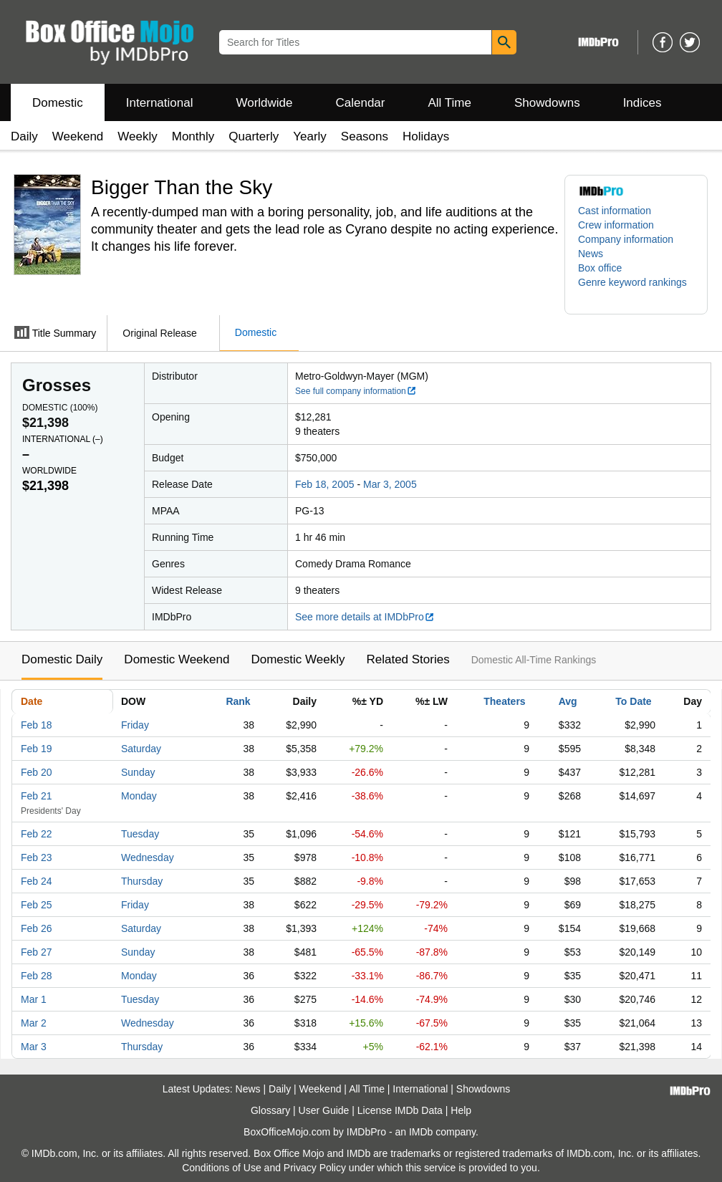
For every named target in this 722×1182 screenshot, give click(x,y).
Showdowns (547, 103)
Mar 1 (34, 999)
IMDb (421, 1132)
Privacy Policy (315, 1167)
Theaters (504, 701)
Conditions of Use (221, 1167)
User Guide (324, 1110)
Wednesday (147, 857)
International (159, 103)
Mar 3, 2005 (390, 484)
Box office (600, 268)
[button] (636, 289)
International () (62, 439)
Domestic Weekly (298, 659)
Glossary (270, 1110)
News (590, 253)
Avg (568, 701)
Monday (139, 796)
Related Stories (407, 659)
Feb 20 (36, 772)
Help (461, 1110)
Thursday (142, 881)
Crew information (616, 225)
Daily (24, 136)
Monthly (193, 136)
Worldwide (264, 103)
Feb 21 (36, 796)
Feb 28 (36, 975)
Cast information (614, 210)
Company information (625, 239)
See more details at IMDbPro (365, 617)
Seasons (364, 136)
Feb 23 (36, 857)
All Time (449, 103)
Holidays (426, 136)
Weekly (137, 136)
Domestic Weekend (176, 659)
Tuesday (140, 834)
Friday (135, 725)
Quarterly (253, 136)
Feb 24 (36, 881)
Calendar (360, 103)
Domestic (57, 103)
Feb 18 (36, 725)
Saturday (141, 748)
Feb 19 (36, 748)
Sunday (138, 772)
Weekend (78, 136)
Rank (238, 701)
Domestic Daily (61, 659)
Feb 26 (36, 928)
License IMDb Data (400, 1110)
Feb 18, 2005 (325, 484)
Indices (642, 103)
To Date (633, 701)
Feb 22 (36, 834)
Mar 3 (34, 1046)
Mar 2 (34, 1023)
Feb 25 (36, 904)
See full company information (356, 391)
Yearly (310, 136)
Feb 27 (36, 952)
